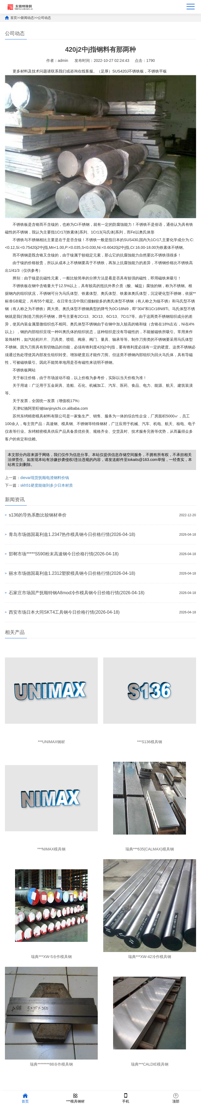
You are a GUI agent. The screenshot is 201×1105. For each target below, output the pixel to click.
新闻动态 (27, 18)
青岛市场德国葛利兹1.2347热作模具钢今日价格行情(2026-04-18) (72, 534)
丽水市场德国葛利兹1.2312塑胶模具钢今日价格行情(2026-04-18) (72, 573)
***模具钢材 (75, 1097)
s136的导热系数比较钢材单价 (38, 515)
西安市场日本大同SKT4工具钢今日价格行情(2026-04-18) (64, 612)
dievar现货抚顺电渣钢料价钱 (44, 477)
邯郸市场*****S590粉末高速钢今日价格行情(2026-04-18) (64, 554)
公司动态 (44, 18)
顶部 (175, 1097)
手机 (125, 1097)
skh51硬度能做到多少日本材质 (46, 485)
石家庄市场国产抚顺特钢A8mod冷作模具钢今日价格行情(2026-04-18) (76, 592)
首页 (13, 18)
